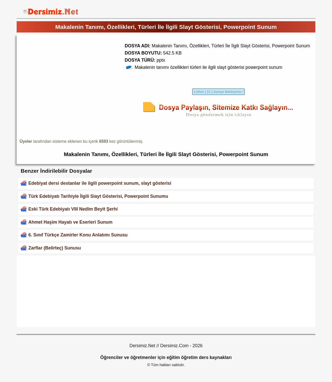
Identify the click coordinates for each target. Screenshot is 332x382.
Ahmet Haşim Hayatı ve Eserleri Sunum (70, 222)
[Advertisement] (63, 73)
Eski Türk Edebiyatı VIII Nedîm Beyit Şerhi (73, 209)
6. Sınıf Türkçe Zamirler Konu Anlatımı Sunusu (77, 234)
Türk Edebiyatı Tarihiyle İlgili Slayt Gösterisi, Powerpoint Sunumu (98, 196)
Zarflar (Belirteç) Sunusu (54, 247)
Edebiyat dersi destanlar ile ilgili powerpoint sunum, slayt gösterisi (99, 183)
